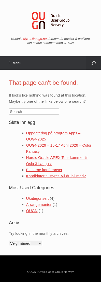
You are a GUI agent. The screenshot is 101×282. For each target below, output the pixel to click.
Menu (15, 63)
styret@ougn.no (35, 39)
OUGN (32, 210)
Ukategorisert (37, 198)
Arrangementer (39, 204)
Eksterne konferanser (44, 170)
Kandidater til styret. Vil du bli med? (56, 176)
